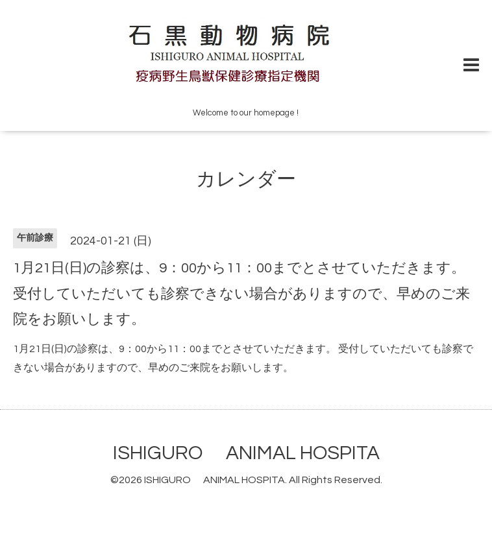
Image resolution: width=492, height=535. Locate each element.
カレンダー (246, 179)
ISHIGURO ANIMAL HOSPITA (246, 453)
